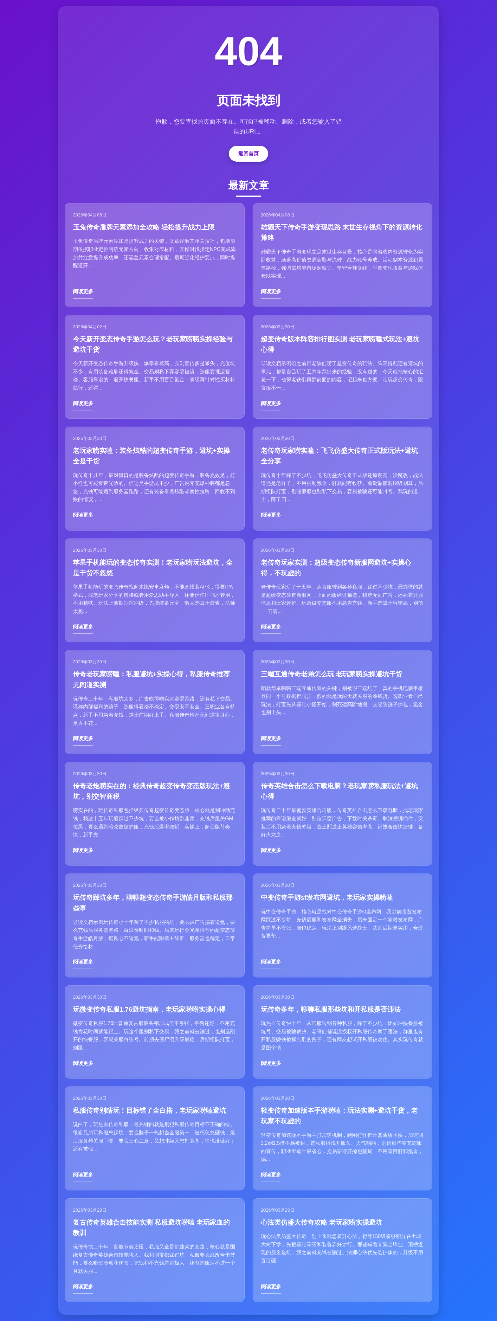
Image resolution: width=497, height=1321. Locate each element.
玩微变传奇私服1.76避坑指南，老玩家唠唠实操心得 (149, 1009)
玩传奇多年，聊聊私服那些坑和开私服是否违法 (331, 1009)
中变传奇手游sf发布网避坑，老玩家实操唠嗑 (327, 897)
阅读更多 (83, 291)
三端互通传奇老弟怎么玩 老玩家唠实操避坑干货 (332, 674)
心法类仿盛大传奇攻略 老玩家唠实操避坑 (322, 1222)
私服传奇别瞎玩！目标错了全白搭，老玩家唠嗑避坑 (149, 1110)
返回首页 (248, 153)
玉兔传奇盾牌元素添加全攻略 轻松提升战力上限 (144, 227)
